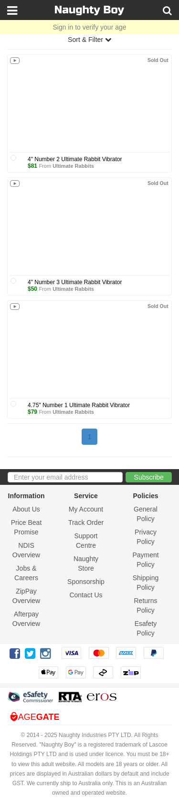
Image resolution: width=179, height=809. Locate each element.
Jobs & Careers (26, 573)
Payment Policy (145, 559)
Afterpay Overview (26, 618)
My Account (86, 509)
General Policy (146, 513)
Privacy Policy (146, 536)
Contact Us (85, 595)
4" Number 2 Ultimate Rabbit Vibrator (75, 159)
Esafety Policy (146, 628)
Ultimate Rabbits (73, 166)
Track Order (86, 522)
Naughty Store (86, 563)
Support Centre (85, 540)
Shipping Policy (146, 582)
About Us (26, 509)
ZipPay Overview (26, 595)
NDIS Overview (26, 550)
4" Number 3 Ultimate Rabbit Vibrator (75, 282)
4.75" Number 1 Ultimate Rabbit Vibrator (79, 405)
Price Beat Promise (26, 527)
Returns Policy (145, 605)
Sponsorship (86, 581)
